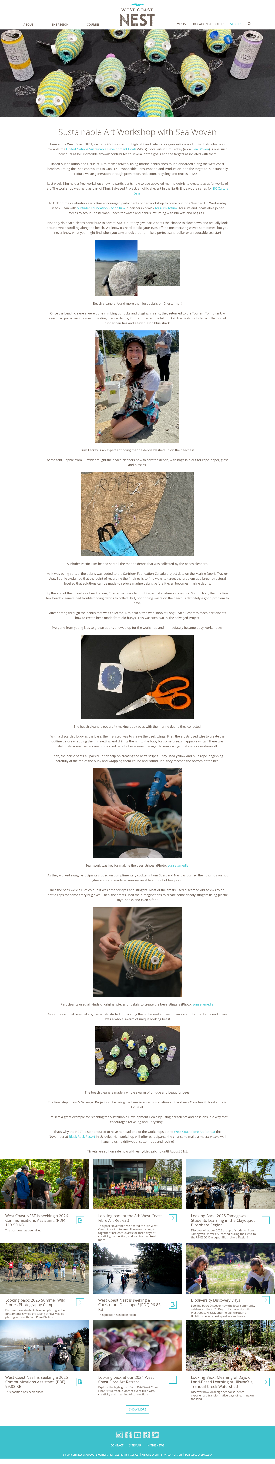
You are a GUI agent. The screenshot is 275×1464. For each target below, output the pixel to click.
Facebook (128, 1440)
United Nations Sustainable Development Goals (101, 149)
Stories (236, 24)
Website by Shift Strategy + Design (162, 1460)
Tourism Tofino (166, 208)
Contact (116, 1451)
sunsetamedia (178, 865)
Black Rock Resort (82, 1136)
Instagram (119, 1440)
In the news (156, 1451)
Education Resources (208, 24)
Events (181, 24)
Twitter (155, 1440)
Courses (93, 24)
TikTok (146, 1440)
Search (249, 24)
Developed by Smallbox (198, 1460)
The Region (60, 24)
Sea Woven (201, 149)
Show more (137, 1415)
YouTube (137, 1440)
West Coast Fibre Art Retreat (194, 1132)
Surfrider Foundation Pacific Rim (101, 208)
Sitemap (135, 1451)
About (28, 24)
